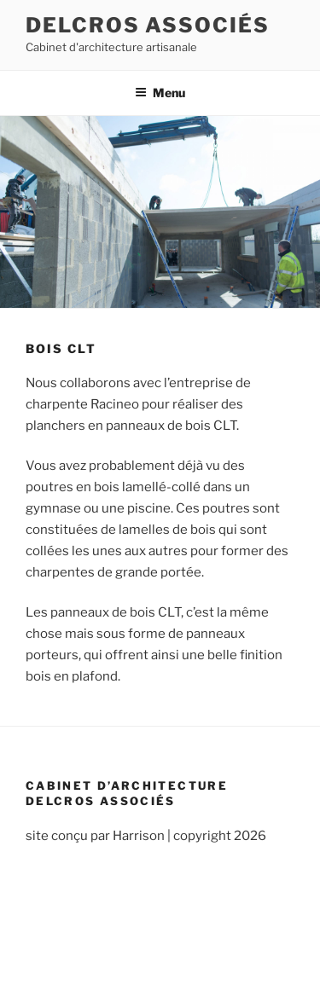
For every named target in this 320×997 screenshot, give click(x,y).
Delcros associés (148, 25)
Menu (160, 92)
